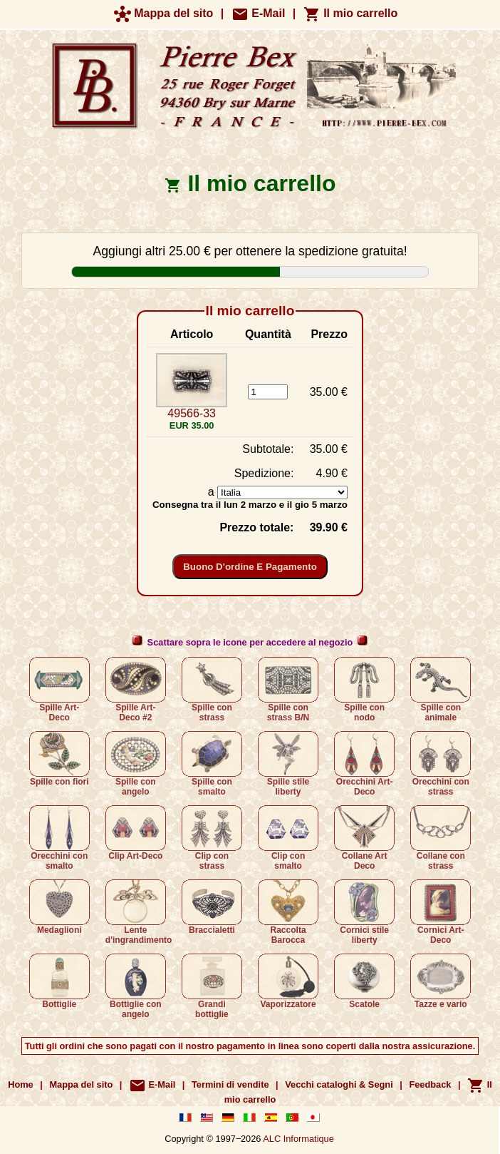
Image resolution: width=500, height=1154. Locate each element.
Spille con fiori (59, 759)
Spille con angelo (135, 764)
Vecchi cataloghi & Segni (338, 1084)
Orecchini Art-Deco (364, 764)
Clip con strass (212, 838)
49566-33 (191, 413)
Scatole (364, 981)
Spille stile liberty (288, 764)
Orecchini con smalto (59, 838)
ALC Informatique (298, 1138)
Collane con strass (440, 838)
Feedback (430, 1084)
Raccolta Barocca (288, 912)
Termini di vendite (230, 1084)
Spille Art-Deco (59, 689)
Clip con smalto (288, 838)
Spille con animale (440, 689)
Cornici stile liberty (364, 912)
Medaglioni (59, 907)
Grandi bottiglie (212, 986)
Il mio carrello (350, 13)
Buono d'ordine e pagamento (250, 566)
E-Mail (258, 13)
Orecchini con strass (440, 764)
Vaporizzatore (288, 981)
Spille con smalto (212, 764)
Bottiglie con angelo (135, 986)
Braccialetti (212, 907)
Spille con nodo (364, 689)
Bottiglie (59, 981)
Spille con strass (212, 689)
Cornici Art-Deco (440, 912)
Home (20, 1084)
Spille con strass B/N (288, 689)
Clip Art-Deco (135, 833)
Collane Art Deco (364, 838)
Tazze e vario (440, 981)
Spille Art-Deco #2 (135, 689)
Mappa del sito (164, 13)
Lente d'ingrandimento (138, 912)
